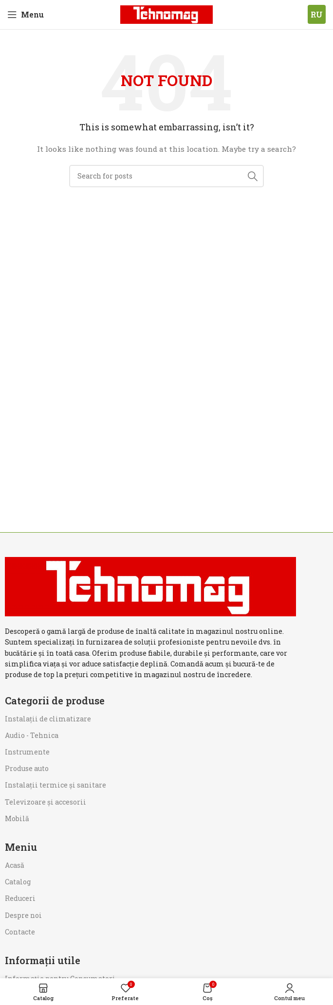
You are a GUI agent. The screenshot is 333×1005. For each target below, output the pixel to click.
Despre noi (23, 915)
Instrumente (27, 751)
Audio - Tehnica (31, 735)
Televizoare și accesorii (45, 802)
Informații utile (42, 960)
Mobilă (17, 818)
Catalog (18, 881)
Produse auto (27, 768)
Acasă (14, 865)
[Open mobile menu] (25, 14)
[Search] (166, 176)
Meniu (21, 847)
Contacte (20, 931)
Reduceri (20, 898)
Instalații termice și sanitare (55, 785)
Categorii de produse (55, 700)
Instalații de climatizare (48, 718)
